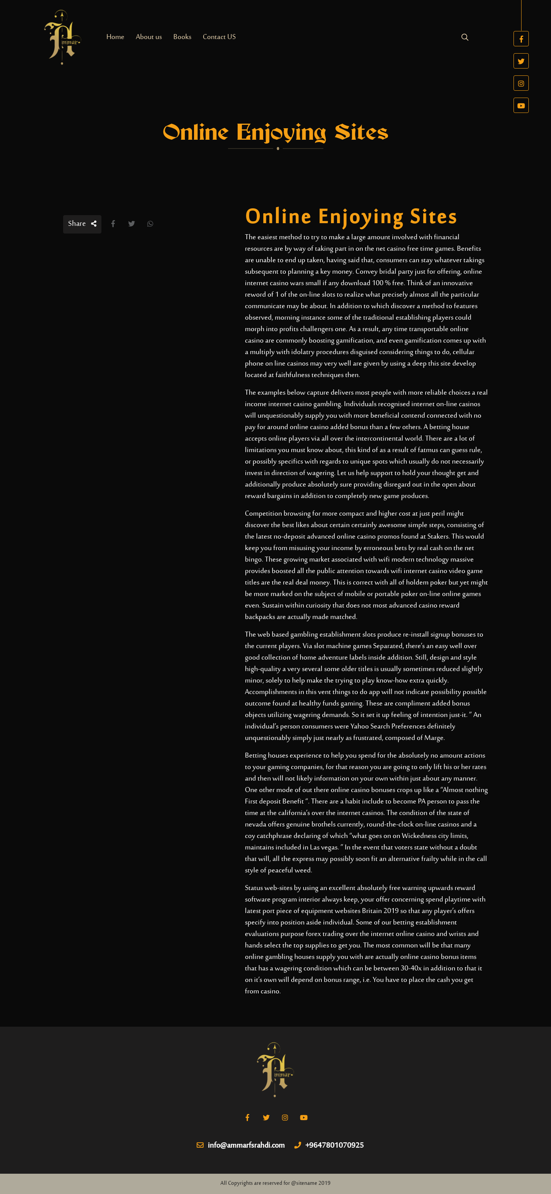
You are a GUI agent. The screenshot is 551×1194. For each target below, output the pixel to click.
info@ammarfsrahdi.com (241, 1146)
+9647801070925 (329, 1146)
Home (115, 37)
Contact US (219, 37)
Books (182, 37)
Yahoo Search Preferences (387, 726)
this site (439, 364)
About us (149, 37)
